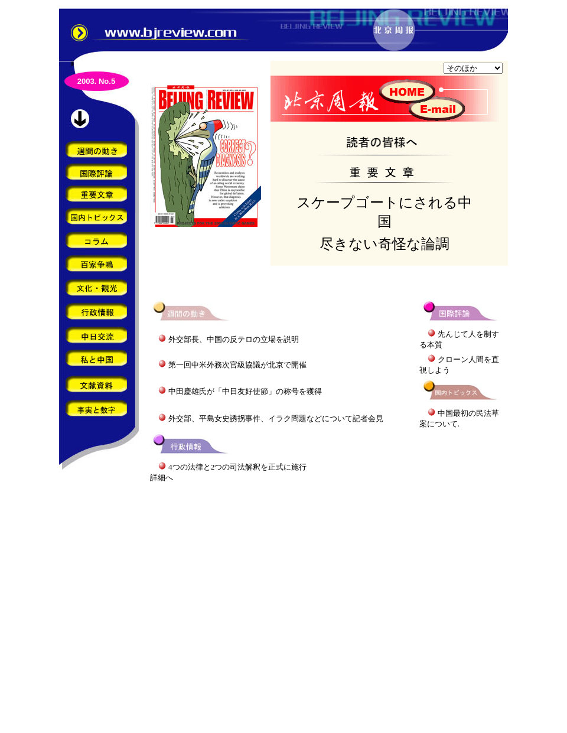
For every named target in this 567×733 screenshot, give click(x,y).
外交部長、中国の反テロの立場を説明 (233, 339)
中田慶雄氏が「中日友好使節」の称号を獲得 (245, 391)
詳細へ (161, 477)
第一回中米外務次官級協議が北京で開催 (237, 364)
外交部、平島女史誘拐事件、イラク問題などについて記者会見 (275, 418)
